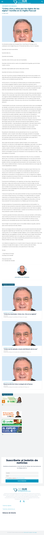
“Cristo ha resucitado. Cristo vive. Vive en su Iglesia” (20, 314)
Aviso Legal (34, 532)
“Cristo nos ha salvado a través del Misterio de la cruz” (21, 349)
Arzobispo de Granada (9, 6)
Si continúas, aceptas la (15, 478)
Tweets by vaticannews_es (9, 509)
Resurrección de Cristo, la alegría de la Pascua (18, 384)
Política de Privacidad (28, 532)
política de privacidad (20, 478)
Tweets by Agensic (7, 505)
